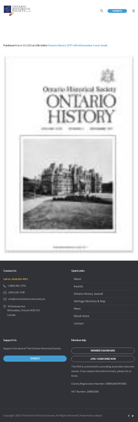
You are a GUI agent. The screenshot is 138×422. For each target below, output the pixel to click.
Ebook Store (81, 316)
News (77, 308)
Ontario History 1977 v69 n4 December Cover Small (77, 45)
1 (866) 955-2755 (17, 285)
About (77, 279)
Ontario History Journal (88, 294)
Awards (78, 286)
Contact (79, 323)
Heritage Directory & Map (89, 301)
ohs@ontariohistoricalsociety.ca (26, 299)
